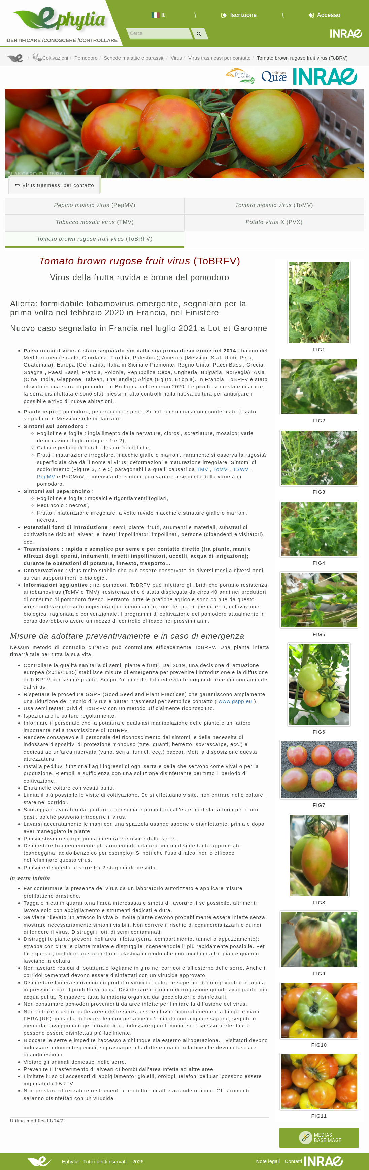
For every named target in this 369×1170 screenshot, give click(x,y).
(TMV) (95, 222)
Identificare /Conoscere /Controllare (61, 40)
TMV (203, 469)
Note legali (268, 1161)
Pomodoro (86, 58)
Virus (176, 58)
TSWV (241, 469)
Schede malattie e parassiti (134, 58)
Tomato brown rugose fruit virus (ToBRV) (302, 58)
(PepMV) (95, 205)
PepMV (47, 476)
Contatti (293, 1161)
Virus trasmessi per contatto (219, 58)
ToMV (221, 469)
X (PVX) (274, 222)
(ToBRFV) (95, 239)
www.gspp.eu (236, 701)
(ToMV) (274, 205)
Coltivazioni (50, 58)
